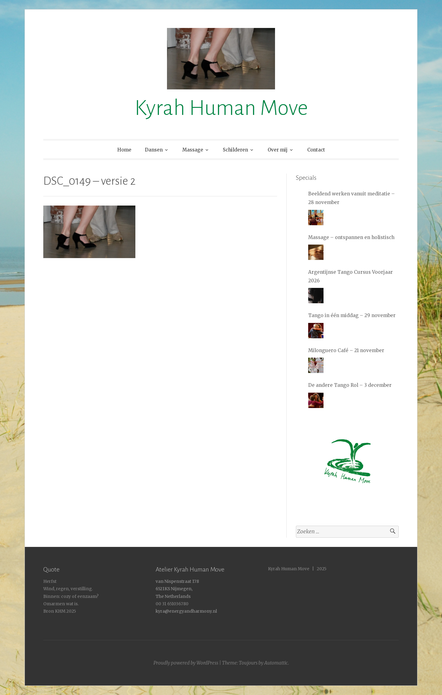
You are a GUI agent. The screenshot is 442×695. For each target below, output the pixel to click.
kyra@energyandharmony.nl (186, 611)
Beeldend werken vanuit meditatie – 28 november (351, 198)
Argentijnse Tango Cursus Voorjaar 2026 (350, 276)
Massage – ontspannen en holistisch (351, 237)
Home (124, 150)
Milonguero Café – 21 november (346, 350)
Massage (192, 150)
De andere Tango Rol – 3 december (350, 385)
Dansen (154, 150)
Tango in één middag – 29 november (352, 315)
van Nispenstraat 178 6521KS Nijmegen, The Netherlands (177, 589)
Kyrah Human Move (221, 108)
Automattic (276, 663)
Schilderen (235, 150)
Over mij (278, 150)
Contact (316, 150)
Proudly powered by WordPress (185, 663)
